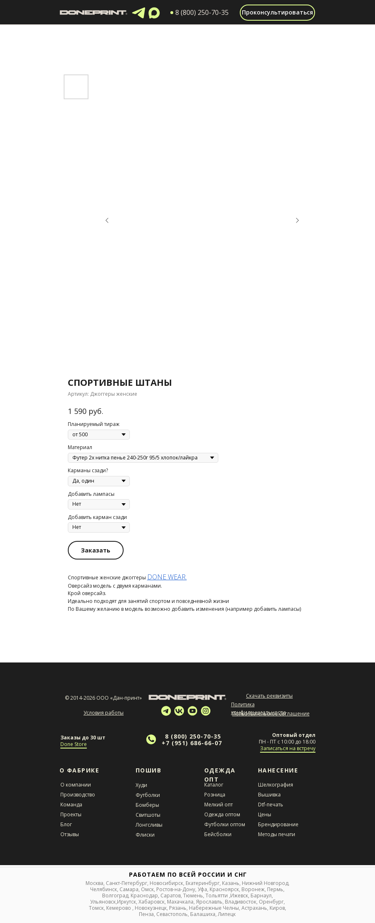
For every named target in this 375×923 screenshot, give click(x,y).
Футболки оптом (224, 824)
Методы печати (276, 834)
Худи (141, 785)
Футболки (148, 795)
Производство (77, 794)
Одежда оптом (222, 814)
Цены (264, 814)
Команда (71, 804)
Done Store (73, 744)
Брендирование (278, 824)
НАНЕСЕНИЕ (278, 770)
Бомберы (147, 804)
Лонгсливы (149, 824)
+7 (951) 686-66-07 (192, 743)
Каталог (213, 784)
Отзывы (69, 834)
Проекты (70, 814)
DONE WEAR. (167, 576)
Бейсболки (218, 834)
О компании (75, 784)
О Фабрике (80, 770)
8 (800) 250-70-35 (193, 736)
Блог (66, 824)
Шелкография (275, 784)
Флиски (145, 834)
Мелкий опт (218, 804)
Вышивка (269, 794)
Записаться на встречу (287, 748)
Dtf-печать (270, 804)
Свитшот (146, 814)
